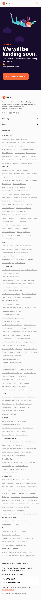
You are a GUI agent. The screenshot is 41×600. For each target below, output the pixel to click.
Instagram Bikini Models (8, 345)
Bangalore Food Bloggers (8, 256)
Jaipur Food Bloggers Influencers (10, 249)
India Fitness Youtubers (8, 342)
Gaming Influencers (7, 483)
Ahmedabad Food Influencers (10, 187)
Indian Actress (20, 510)
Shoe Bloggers (23, 287)
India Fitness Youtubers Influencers (11, 283)
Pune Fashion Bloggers (8, 376)
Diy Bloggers (5, 497)
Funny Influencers (31, 486)
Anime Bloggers (23, 490)
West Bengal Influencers (23, 232)
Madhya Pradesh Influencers (23, 208)
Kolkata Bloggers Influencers (24, 256)
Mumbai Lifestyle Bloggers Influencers (12, 349)
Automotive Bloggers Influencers (22, 452)
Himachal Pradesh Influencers (10, 204)
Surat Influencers (27, 177)
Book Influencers (33, 490)
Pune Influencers (6, 184)
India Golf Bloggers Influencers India (12, 290)
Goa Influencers (6, 180)
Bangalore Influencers (8, 170)
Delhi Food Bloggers (7, 252)
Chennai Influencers (31, 173)
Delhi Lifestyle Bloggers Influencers (11, 362)
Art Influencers (6, 500)
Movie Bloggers (6, 493)
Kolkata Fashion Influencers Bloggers (12, 373)
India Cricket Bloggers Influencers (11, 273)
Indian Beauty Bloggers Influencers (11, 311)
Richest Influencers (28, 428)
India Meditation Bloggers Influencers (12, 325)
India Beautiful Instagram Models (11, 331)
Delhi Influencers (16, 177)
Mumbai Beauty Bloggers (30, 349)
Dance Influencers (20, 486)
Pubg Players (21, 514)
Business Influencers (7, 421)
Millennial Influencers (8, 159)
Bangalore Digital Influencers (10, 407)
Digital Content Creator (8, 139)
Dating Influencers (31, 493)
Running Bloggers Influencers (10, 287)
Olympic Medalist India (29, 283)
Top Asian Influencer (7, 190)
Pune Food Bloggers (7, 259)
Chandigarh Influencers (8, 235)
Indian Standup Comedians (9, 503)
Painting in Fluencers (24, 503)
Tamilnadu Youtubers (25, 187)
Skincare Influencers (23, 383)
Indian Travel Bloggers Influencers (11, 441)
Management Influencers (8, 431)
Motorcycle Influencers (8, 455)
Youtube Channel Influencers (10, 163)
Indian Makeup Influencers (21, 507)
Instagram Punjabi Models (23, 335)
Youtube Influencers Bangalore (26, 149)
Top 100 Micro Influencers (9, 142)
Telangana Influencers (23, 225)
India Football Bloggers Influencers (11, 276)
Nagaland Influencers (8, 218)
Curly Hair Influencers (8, 390)
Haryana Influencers (19, 201)
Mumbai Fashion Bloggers (30, 352)
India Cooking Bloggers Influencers (23, 259)
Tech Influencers (6, 397)
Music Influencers (19, 483)
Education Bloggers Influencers (10, 552)
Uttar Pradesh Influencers (21, 228)
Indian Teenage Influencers (9, 472)
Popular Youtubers (19, 146)
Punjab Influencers (33, 218)
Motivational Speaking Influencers (22, 479)
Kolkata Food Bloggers (8, 263)
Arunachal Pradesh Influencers (10, 194)
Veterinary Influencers (23, 521)
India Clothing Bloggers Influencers (11, 359)
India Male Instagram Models (23, 328)
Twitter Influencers (7, 156)
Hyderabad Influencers (22, 170)
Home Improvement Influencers (29, 497)
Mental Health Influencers (9, 383)
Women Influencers (21, 469)
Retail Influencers (21, 431)
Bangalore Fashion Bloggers (25, 369)
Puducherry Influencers (8, 238)
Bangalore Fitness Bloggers (29, 294)
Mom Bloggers (6, 462)
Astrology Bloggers (26, 400)
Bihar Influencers (6, 197)
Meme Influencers (7, 479)
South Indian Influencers (19, 184)
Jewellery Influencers (7, 379)
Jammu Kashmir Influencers (24, 235)
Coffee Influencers (20, 263)
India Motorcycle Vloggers (29, 448)
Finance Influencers (20, 421)
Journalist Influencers (26, 552)
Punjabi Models (6, 177)
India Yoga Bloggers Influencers (10, 314)
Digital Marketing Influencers (23, 403)
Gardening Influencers (18, 493)
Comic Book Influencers (18, 500)
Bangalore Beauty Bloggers (9, 369)
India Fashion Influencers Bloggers (11, 307)
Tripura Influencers (7, 228)
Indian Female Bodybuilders (24, 297)
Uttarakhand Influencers (8, 232)
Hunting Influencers (31, 514)
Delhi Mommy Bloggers (8, 469)
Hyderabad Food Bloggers (21, 252)
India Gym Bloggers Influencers (10, 280)
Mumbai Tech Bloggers (8, 403)
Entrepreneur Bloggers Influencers (11, 424)
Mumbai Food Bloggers (27, 249)
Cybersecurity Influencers (9, 414)
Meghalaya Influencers (8, 214)
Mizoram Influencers (21, 214)
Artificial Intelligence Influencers (10, 400)
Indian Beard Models (7, 338)
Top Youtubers (32, 156)
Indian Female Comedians (9, 514)
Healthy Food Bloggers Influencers (24, 245)
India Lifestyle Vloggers (8, 328)
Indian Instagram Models (29, 307)
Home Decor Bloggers (7, 486)
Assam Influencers (25, 194)
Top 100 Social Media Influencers (26, 142)
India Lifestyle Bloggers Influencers (11, 304)
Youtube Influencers (7, 146)
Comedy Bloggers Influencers (10, 490)
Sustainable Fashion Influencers (24, 390)
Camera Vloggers (6, 445)
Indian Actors (35, 503)
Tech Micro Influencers (19, 397)
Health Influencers (20, 379)
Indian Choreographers (8, 510)
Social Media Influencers (20, 156)
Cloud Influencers (7, 410)
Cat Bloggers (16, 524)
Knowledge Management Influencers (11, 428)
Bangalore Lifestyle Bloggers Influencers (12, 366)
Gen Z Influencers (20, 159)
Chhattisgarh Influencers (20, 197)
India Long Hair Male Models (22, 338)
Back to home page (15, 76)
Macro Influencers (20, 153)
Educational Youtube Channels (10, 555)
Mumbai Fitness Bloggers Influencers (12, 352)
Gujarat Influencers (7, 201)
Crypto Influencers (24, 407)
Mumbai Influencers (19, 173)
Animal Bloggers (6, 524)
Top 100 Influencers (21, 139)
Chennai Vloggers (17, 445)
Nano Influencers (31, 153)
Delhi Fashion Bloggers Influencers (11, 355)
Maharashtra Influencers (8, 211)
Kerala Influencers (7, 173)
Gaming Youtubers (31, 483)
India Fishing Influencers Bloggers (11, 294)
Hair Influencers (6, 386)
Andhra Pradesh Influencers (22, 190)
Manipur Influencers (22, 211)
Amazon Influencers (18, 410)
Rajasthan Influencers (8, 221)
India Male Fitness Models (27, 280)
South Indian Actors (7, 507)
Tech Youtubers (31, 397)
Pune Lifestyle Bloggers (30, 373)
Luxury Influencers (21, 376)
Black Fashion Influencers (19, 386)
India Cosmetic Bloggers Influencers (25, 342)
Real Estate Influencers (8, 434)
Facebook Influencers (7, 153)
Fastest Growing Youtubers (9, 149)
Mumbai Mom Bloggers (22, 466)
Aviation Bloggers (20, 455)
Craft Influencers (15, 497)
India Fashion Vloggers (8, 335)
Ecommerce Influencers (22, 434)
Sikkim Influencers (21, 221)
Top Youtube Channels (26, 163)
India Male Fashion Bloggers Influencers (13, 318)
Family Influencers (30, 462)
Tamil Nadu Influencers (8, 225)
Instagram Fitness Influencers (29, 270)
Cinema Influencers (31, 500)
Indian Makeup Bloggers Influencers (11, 321)
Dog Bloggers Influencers (8, 521)
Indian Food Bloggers (7, 245)
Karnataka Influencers (8, 208)
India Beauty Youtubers (30, 325)
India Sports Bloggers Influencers (11, 270)
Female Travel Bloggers (28, 441)
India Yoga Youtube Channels (29, 331)
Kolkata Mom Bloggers (8, 466)
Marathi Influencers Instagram (28, 555)
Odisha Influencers (21, 218)
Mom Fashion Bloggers (17, 462)
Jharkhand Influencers (26, 204)
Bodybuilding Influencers (9, 297)
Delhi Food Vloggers (7, 452)
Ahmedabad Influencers (31, 180)
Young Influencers (32, 159)
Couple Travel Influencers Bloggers (11, 448)
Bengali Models (21, 345)
